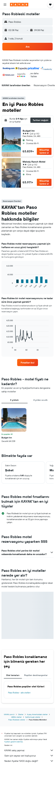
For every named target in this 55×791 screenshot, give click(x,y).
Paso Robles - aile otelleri (19, 692)
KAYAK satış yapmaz (29, 750)
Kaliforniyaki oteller (32, 717)
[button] (5, 4)
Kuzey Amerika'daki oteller (37, 714)
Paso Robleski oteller (16, 720)
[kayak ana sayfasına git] (19, 4)
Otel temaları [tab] (13, 675)
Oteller (20, 714)
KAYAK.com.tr (9, 714)
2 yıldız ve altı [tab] (40, 400)
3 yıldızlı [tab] (14, 400)
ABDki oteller (16, 717)
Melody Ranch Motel (34, 161)
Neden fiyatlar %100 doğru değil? (29, 761)
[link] (27, 362)
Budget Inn (29, 130)
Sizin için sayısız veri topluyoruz (29, 755)
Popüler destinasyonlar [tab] (36, 675)
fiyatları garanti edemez (13, 742)
